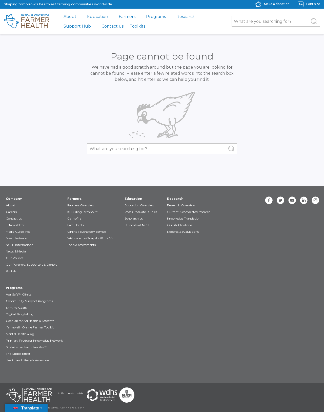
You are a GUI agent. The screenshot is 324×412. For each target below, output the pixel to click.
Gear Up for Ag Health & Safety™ (30, 321)
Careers (11, 212)
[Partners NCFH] (29, 395)
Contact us (113, 26)
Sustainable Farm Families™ (26, 347)
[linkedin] (304, 200)
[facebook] (269, 200)
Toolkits (137, 26)
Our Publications (179, 225)
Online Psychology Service (86, 231)
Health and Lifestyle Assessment (29, 360)
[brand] (26, 21)
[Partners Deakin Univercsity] (126, 395)
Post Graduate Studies (141, 212)
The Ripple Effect (18, 354)
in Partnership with (70, 393)
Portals (11, 271)
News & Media (16, 251)
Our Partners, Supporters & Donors (31, 264)
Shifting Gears (16, 307)
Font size (313, 4)
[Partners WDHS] (102, 395)
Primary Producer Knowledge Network (34, 340)
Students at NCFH (138, 225)
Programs (156, 16)
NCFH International (20, 245)
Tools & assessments (81, 245)
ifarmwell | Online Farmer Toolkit (30, 327)
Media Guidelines (18, 231)
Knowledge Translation (183, 218)
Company (14, 199)
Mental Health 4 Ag (20, 334)
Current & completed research (189, 212)
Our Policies (14, 258)
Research (185, 16)
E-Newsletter (15, 225)
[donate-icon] (258, 4)
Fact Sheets (75, 225)
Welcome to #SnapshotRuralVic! (90, 238)
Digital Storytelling (19, 314)
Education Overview (139, 205)
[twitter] (280, 200)
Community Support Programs (29, 301)
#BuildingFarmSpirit (82, 212)
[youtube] (292, 200)
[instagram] (315, 200)
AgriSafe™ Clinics (18, 294)
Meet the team (16, 238)
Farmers (127, 16)
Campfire (74, 218)
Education (97, 16)
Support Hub (77, 26)
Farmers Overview (80, 205)
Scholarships (134, 218)
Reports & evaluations (183, 231)
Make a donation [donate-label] (277, 4)
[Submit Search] (314, 21)
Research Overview (181, 205)
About (70, 16)
